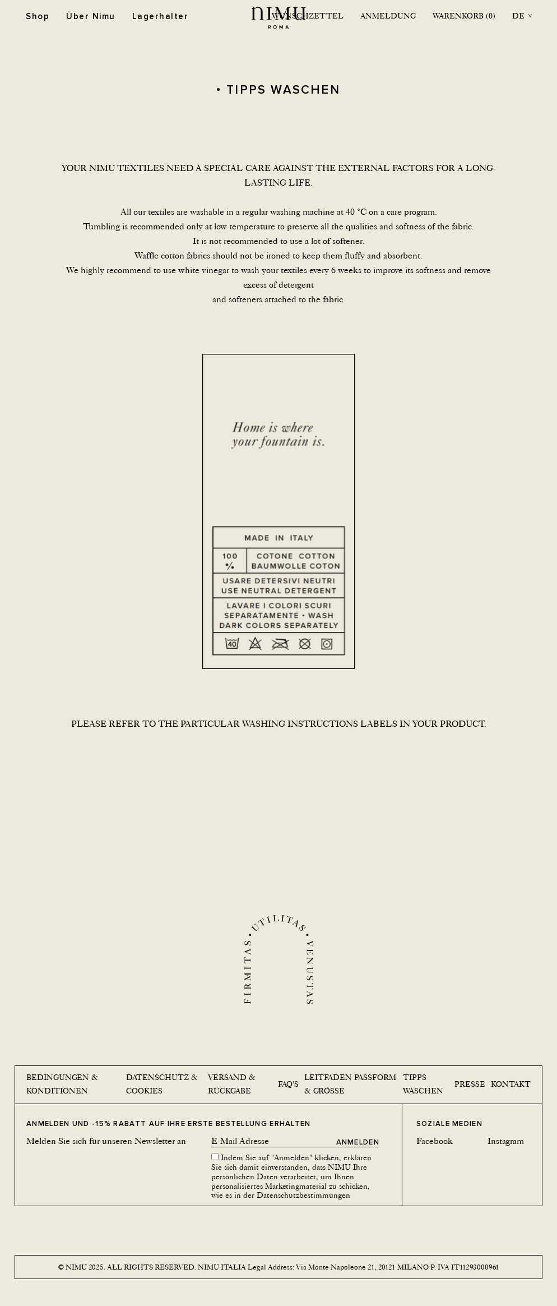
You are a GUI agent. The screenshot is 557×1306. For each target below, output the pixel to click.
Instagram (506, 1141)
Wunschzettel (308, 15)
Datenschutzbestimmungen (303, 1194)
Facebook (434, 1141)
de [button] (518, 15)
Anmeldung (388, 15)
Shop (37, 16)
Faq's (288, 1083)
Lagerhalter (160, 16)
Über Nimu (90, 16)
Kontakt (511, 1083)
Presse (469, 1083)
